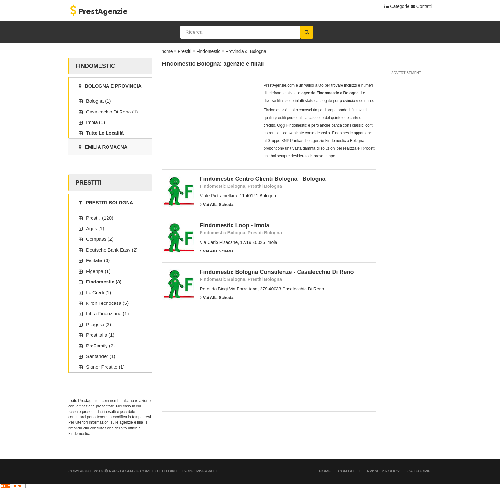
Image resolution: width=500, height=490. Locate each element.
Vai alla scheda (217, 204)
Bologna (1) (98, 101)
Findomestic (208, 51)
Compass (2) (100, 239)
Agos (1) (95, 228)
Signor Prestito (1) (105, 366)
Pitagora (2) (98, 324)
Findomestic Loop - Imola (234, 225)
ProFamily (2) (100, 345)
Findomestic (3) (103, 281)
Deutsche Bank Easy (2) (112, 249)
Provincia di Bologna (245, 51)
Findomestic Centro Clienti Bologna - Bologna (263, 179)
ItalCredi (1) (98, 292)
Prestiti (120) (99, 218)
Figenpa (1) (98, 271)
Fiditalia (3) (98, 260)
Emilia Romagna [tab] (103, 147)
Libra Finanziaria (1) (107, 313)
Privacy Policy (383, 471)
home (167, 51)
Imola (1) (95, 122)
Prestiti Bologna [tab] (106, 202)
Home (325, 471)
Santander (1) (100, 356)
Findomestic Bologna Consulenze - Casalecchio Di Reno (277, 272)
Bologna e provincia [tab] (110, 86)
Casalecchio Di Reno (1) (112, 111)
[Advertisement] (209, 121)
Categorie (396, 6)
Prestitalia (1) (100, 335)
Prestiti (184, 51)
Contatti (421, 6)
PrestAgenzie (98, 11)
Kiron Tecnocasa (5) (107, 303)
